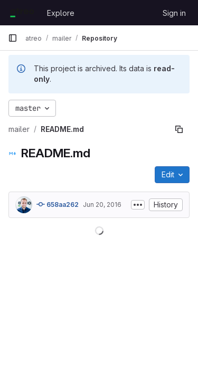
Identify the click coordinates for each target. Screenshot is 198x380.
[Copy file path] (179, 129)
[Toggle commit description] (138, 205)
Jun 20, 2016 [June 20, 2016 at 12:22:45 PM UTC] (102, 204)
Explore (60, 12)
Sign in (174, 12)
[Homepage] (22, 12)
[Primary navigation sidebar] (12, 38)
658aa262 (57, 204)
